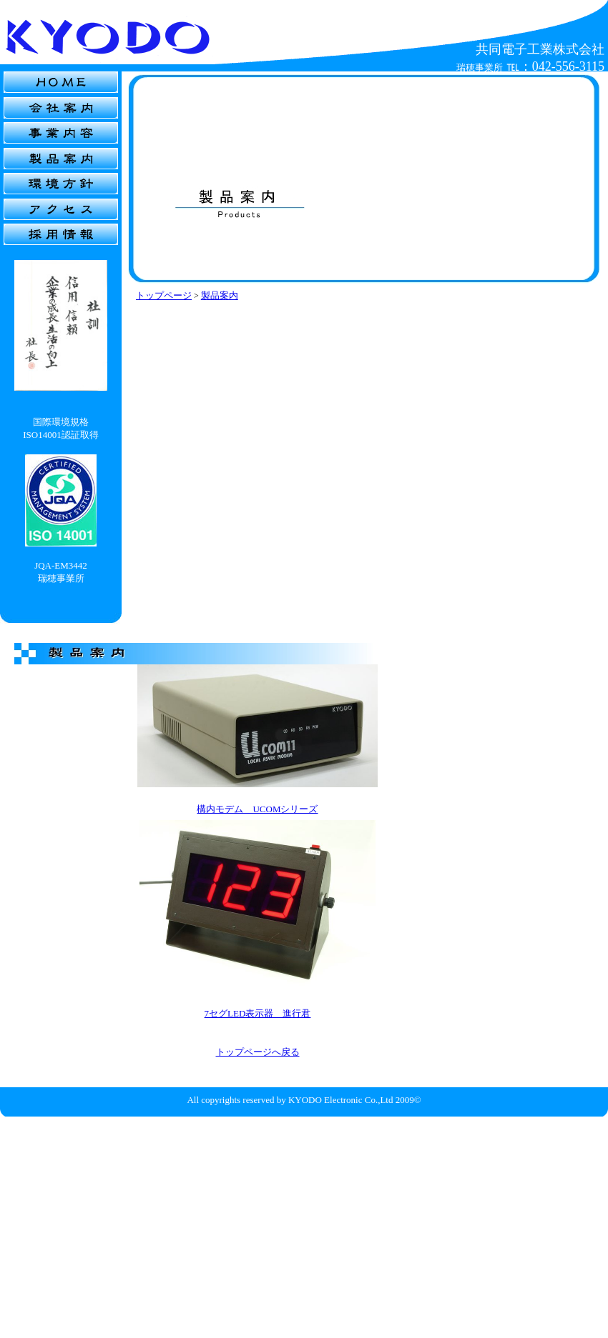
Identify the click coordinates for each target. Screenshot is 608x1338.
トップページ (164, 295)
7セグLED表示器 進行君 (258, 1013)
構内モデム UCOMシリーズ (257, 809)
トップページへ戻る (258, 1052)
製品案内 (219, 295)
